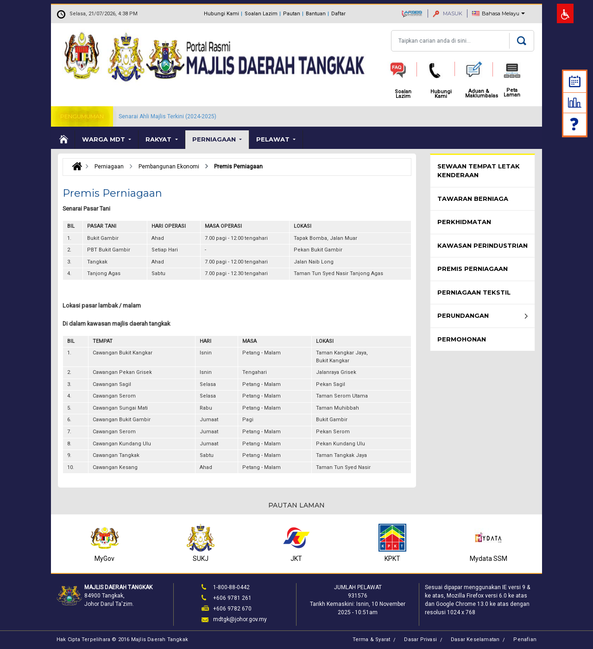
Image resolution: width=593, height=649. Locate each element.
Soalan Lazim (261, 14)
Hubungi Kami (221, 14)
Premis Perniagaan (472, 268)
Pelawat (273, 139)
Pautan (291, 14)
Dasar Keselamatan (475, 639)
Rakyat (159, 139)
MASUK (447, 13)
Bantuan (316, 14)
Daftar (338, 14)
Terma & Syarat (372, 639)
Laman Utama (63, 139)
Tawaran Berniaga (472, 198)
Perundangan (463, 315)
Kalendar (574, 81)
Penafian (524, 639)
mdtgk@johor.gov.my (240, 619)
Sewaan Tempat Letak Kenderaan (478, 170)
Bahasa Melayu (500, 13)
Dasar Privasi (420, 639)
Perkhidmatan (464, 221)
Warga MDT (104, 139)
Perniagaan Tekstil (474, 292)
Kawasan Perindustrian (482, 245)
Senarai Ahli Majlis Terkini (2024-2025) (167, 116)
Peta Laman (512, 92)
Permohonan (461, 339)
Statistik (574, 102)
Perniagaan (215, 139)
